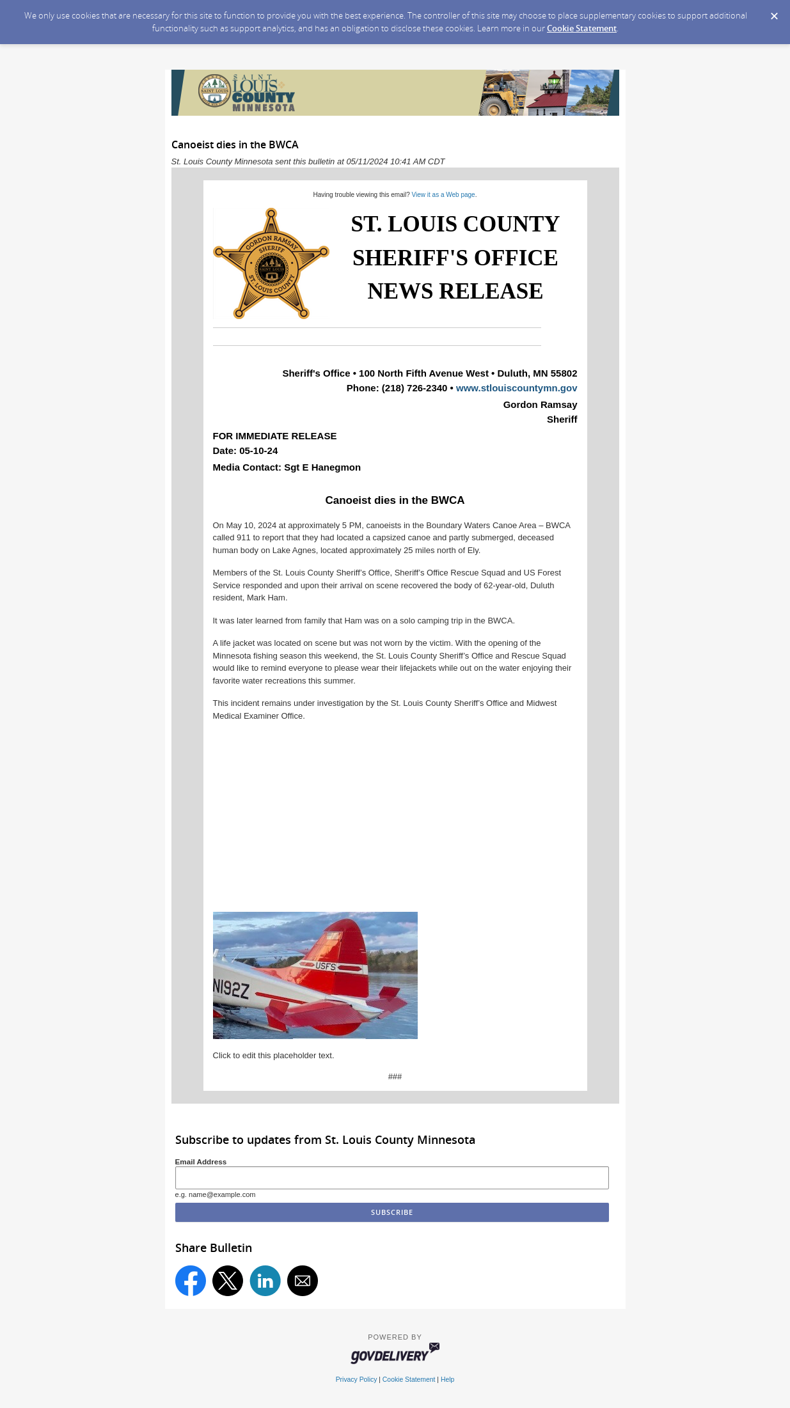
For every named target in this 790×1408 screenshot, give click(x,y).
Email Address (201, 1161)
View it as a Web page (443, 194)
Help (447, 1379)
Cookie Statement (582, 28)
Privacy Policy (356, 1379)
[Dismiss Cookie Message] (774, 12)
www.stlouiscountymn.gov (516, 387)
